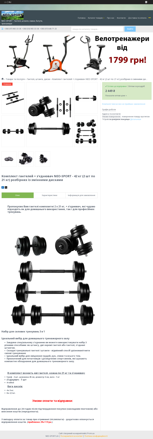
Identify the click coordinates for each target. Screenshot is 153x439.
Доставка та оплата (137, 17)
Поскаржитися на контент (72, 436)
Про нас (110, 17)
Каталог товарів (95, 17)
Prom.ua (90, 433)
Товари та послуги (15, 79)
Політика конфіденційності (96, 436)
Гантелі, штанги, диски (38, 79)
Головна (81, 17)
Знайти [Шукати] (130, 29)
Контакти (121, 17)
